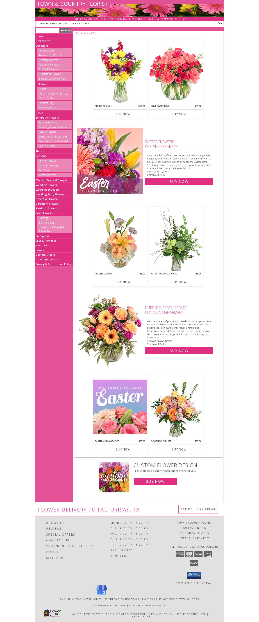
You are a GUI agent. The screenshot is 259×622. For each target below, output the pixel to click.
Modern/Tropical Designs (51, 180)
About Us (41, 245)
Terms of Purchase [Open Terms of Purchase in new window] (191, 614)
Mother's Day (46, 98)
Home (39, 36)
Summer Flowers (48, 165)
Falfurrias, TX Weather (110, 605)
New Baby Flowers (50, 64)
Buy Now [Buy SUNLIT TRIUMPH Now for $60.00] (122, 114)
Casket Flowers (47, 132)
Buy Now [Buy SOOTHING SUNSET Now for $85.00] (179, 449)
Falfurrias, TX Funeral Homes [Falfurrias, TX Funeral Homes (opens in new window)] (81, 599)
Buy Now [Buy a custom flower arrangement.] (155, 481)
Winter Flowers (47, 175)
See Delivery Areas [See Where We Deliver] (198, 509)
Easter (42, 89)
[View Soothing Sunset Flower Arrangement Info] (176, 407)
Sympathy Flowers (47, 117)
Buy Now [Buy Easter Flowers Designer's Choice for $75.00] (178, 181)
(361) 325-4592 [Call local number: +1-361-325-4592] (84, 23)
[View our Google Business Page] (101, 594)
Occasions (42, 45)
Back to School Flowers (52, 78)
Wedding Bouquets (48, 189)
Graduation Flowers (50, 74)
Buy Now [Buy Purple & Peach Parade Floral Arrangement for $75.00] (178, 350)
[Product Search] (47, 30)
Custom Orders (45, 254)
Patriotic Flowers (46, 208)
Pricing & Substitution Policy (53, 264)
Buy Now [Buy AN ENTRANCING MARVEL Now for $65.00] (179, 282)
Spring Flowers (47, 161)
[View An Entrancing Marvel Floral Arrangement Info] (176, 239)
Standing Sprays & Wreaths (54, 127)
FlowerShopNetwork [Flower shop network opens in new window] (132, 614)
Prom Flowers (44, 213)
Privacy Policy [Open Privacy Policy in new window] (162, 614)
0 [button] (220, 23)
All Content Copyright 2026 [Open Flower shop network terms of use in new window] (93, 614)
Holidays (41, 84)
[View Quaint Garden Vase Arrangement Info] (120, 239)
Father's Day (46, 103)
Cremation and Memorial (53, 141)
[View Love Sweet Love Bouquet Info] (176, 71)
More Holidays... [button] (48, 107)
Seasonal (41, 156)
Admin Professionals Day (53, 93)
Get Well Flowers (48, 69)
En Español (42, 236)
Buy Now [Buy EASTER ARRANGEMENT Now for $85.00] (122, 449)
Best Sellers (43, 41)
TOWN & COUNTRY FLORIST (72, 3)
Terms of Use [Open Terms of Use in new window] (140, 616)
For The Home (47, 146)
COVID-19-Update (47, 259)
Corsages (44, 218)
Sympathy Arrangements (53, 136)
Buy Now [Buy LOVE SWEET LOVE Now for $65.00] (179, 114)
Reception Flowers (47, 199)
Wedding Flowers (46, 185)
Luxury (40, 250)
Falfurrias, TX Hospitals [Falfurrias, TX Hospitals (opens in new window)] (122, 599)
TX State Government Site (147, 605)
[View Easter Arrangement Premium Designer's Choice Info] (120, 406)
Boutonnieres (46, 222)
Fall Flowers (46, 170)
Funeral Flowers (48, 122)
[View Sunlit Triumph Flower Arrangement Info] (120, 71)
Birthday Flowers (48, 60)
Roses (39, 113)
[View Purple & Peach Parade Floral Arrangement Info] (110, 328)
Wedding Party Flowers (50, 194)
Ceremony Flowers (47, 203)
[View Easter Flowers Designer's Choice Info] (110, 161)
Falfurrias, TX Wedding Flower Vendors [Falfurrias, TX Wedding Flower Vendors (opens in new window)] (170, 599)
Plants (40, 151)
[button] (194, 575)
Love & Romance (46, 240)
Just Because (46, 50)
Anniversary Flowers (50, 55)
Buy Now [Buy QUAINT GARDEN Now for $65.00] (122, 282)
